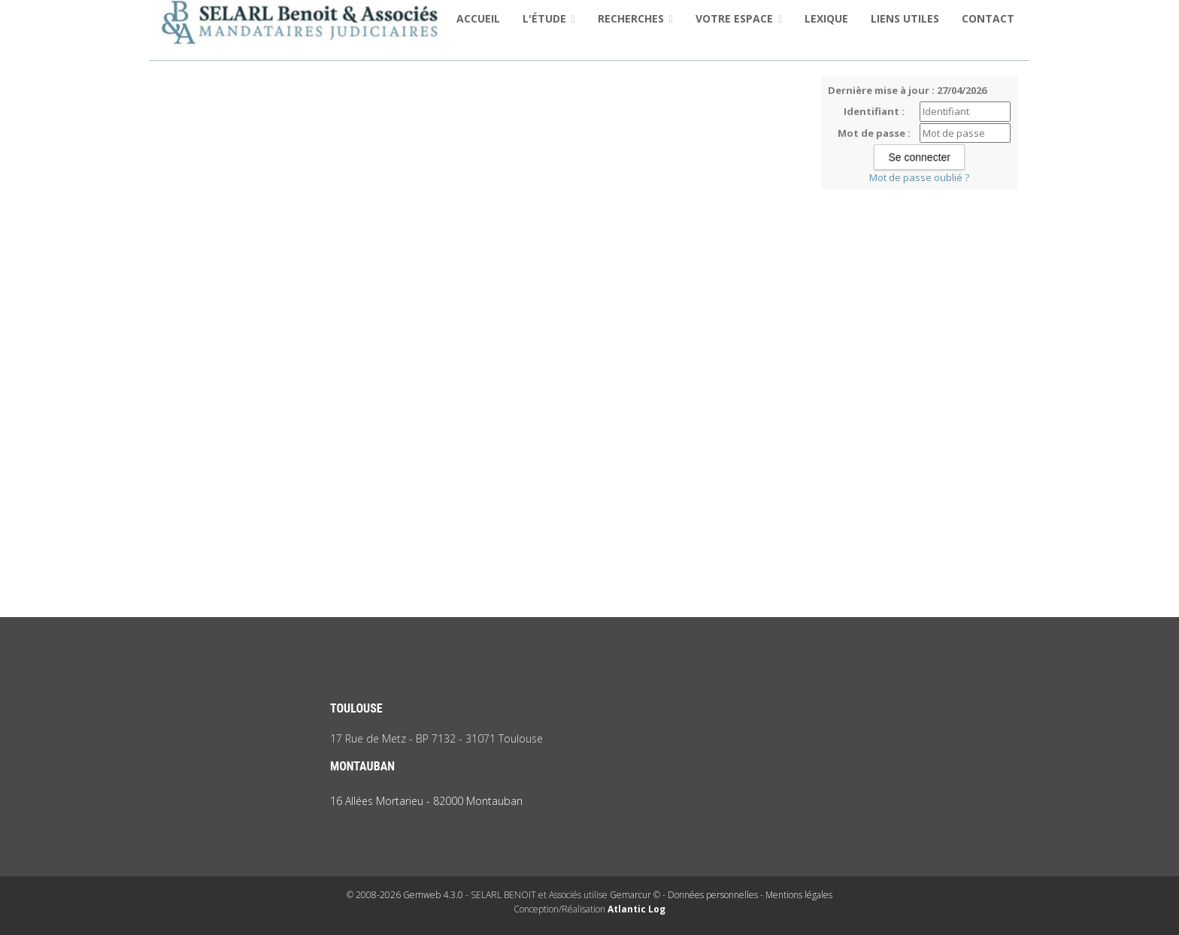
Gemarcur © (635, 894)
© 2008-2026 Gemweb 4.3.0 (405, 894)
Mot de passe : (874, 133)
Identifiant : (874, 111)
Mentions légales (798, 894)
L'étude (549, 18)
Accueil (478, 18)
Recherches (635, 18)
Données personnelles (713, 894)
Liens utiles (905, 18)
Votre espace (739, 18)
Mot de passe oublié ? (919, 177)
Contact (988, 18)
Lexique (826, 18)
